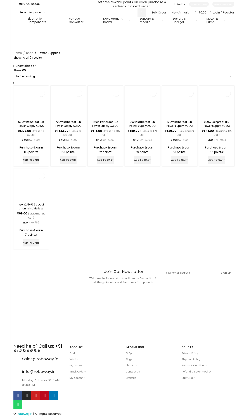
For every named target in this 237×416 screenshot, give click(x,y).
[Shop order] (123, 76)
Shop (29, 53)
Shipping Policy (191, 358)
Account (76, 346)
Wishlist (74, 358)
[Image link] (49, 303)
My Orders (76, 364)
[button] (30, 158)
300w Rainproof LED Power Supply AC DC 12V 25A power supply (143, 126)
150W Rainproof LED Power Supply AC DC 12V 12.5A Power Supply (105, 126)
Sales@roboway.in (40, 357)
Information (135, 346)
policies (187, 346)
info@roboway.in (39, 370)
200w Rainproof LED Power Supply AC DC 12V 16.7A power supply (217, 126)
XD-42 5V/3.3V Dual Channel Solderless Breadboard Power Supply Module (30, 209)
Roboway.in (24, 413)
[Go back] (17, 28)
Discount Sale (199, 4)
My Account (77, 376)
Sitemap (131, 376)
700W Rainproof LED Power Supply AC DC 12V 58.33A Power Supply (67, 126)
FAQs (129, 352)
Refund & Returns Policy (197, 370)
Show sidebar (26, 66)
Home (17, 53)
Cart (72, 352)
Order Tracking (223, 4)
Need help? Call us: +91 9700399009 (37, 347)
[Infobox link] (27, 4)
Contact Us (133, 370)
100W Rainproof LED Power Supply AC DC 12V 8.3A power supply (180, 126)
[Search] (81, 12)
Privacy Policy (190, 352)
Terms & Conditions (194, 364)
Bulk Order (188, 376)
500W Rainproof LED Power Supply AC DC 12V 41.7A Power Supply (30, 126)
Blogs (129, 358)
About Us (131, 364)
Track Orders (78, 370)
